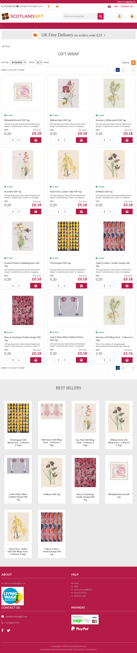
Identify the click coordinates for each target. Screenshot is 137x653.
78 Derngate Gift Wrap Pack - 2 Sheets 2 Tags (18, 442)
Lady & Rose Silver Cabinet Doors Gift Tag (18, 497)
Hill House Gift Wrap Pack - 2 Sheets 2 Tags (51, 442)
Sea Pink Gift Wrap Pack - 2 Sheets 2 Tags (85, 442)
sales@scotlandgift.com (30, 6)
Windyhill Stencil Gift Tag (118, 495)
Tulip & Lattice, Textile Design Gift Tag (52, 551)
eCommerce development (52, 649)
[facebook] (49, 6)
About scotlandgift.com (15, 583)
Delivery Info (80, 596)
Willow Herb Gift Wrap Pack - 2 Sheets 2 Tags (119, 442)
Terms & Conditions (83, 589)
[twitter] (57, 6)
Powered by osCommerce (85, 649)
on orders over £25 (72, 35)
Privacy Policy (80, 592)
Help (76, 583)
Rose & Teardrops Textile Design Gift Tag (85, 497)
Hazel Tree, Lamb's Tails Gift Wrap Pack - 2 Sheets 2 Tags (18, 551)
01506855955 (10, 6)
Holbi (69, 649)
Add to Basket (35, 140)
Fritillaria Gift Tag (51, 494)
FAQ (76, 586)
